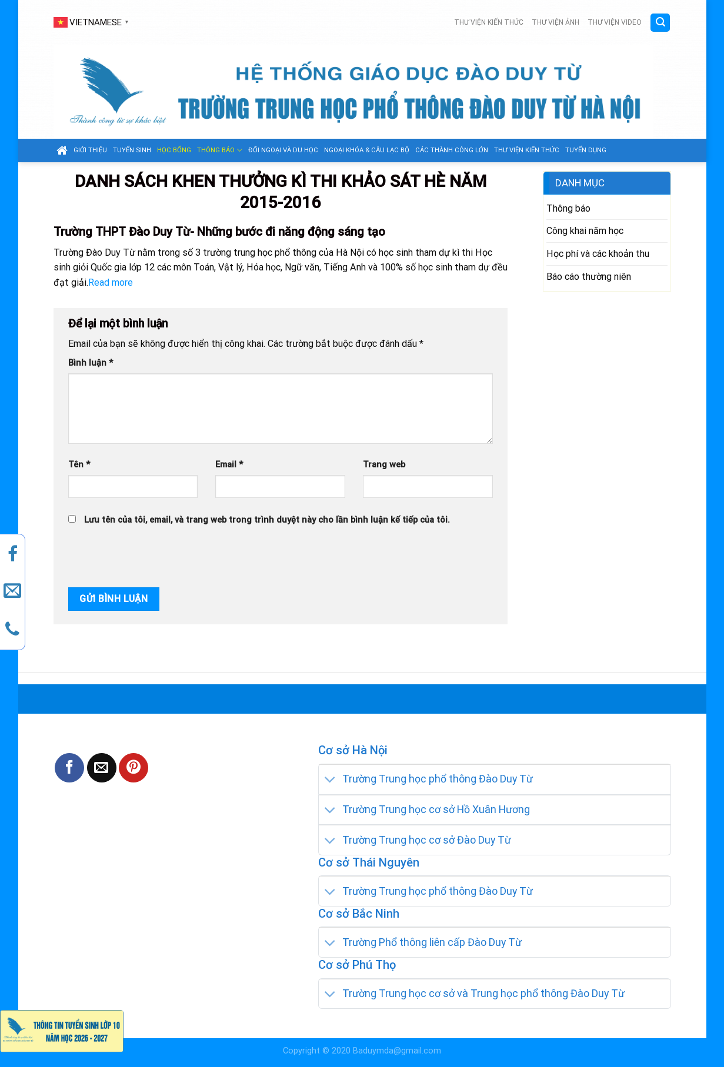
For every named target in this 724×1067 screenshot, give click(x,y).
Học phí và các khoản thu (597, 253)
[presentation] (147, 557)
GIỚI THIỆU (90, 150)
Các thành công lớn (451, 150)
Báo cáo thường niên (588, 276)
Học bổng (174, 150)
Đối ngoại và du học (283, 150)
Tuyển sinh (132, 150)
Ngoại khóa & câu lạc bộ (366, 150)
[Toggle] (330, 780)
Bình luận (90, 363)
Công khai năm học (584, 230)
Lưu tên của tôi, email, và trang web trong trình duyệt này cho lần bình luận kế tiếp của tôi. (267, 520)
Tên (79, 465)
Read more (110, 282)
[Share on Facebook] (69, 767)
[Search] (660, 23)
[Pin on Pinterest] (133, 767)
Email (229, 465)
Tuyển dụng (585, 150)
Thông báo (219, 150)
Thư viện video (615, 22)
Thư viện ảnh (555, 22)
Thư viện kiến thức (488, 22)
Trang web (384, 465)
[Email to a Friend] (101, 767)
